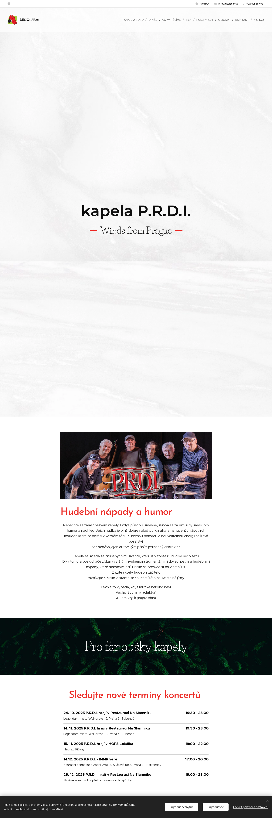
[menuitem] (135, 20)
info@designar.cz (228, 3)
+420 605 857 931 (255, 3)
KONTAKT (204, 3)
